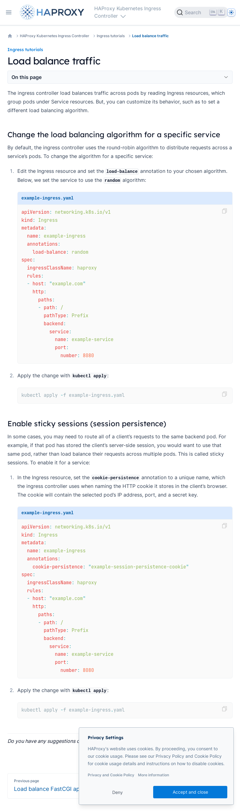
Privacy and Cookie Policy (111, 775)
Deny (117, 792)
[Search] (201, 12)
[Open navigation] (8, 12)
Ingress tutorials (111, 35)
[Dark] (231, 12)
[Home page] (53, 12)
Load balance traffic (150, 35)
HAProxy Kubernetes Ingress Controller (54, 35)
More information (153, 775)
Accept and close (190, 792)
